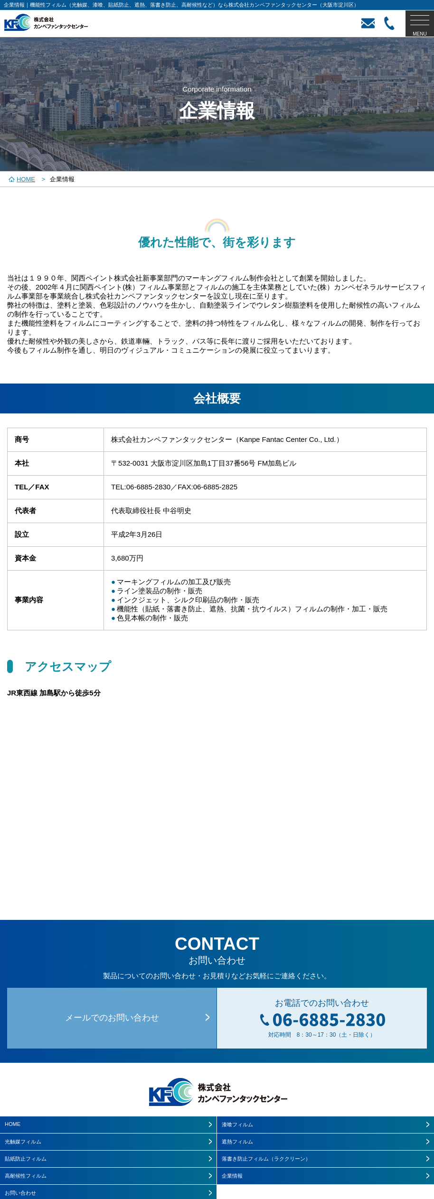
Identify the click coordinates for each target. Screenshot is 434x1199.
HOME (12, 1124)
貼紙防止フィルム (26, 1159)
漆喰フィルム (237, 1124)
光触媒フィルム (23, 1141)
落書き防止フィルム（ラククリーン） (266, 1159)
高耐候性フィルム (26, 1176)
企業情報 (232, 1176)
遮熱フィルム (237, 1141)
